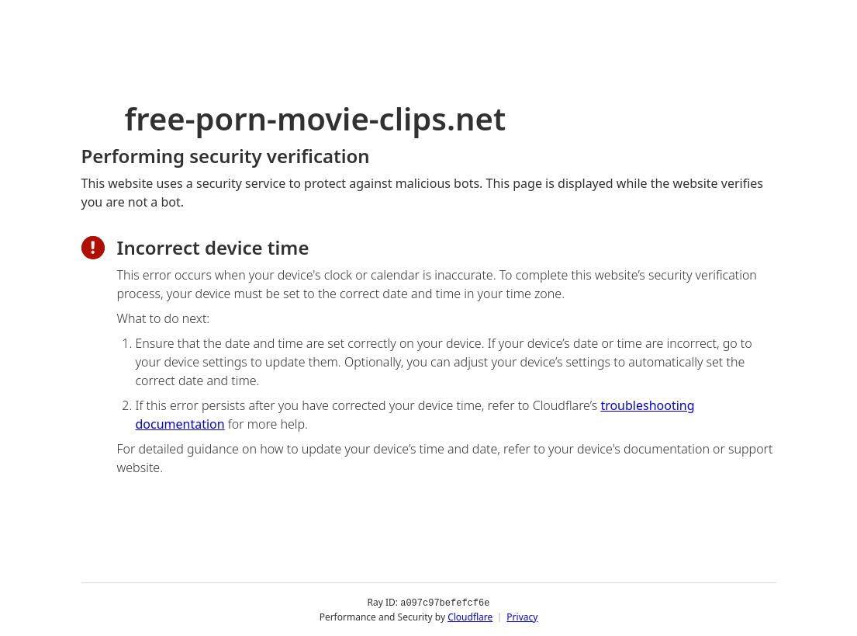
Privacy (521, 616)
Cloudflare (470, 616)
